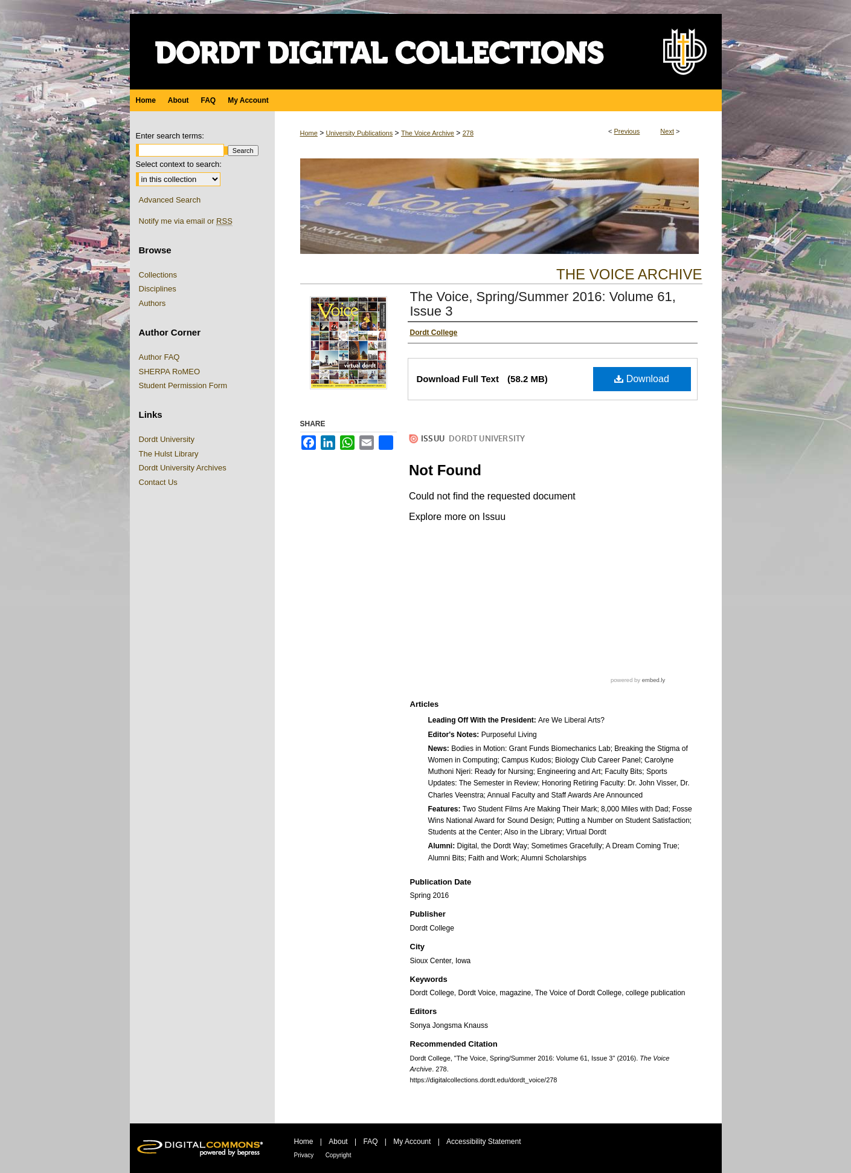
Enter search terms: (170, 135)
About (338, 1141)
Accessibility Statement (483, 1141)
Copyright (339, 1155)
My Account (412, 1141)
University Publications (359, 133)
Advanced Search (170, 199)
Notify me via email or (186, 221)
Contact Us (158, 482)
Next (667, 131)
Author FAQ (159, 357)
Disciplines (157, 288)
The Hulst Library (169, 453)
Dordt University (166, 439)
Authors (152, 303)
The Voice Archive (427, 133)
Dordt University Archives (182, 467)
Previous (627, 131)
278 (468, 133)
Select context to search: (179, 164)
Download (641, 379)
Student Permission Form (183, 385)
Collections (158, 274)
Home (309, 133)
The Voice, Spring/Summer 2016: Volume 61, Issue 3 (543, 304)
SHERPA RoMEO (170, 371)
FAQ (370, 1141)
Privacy (304, 1155)
